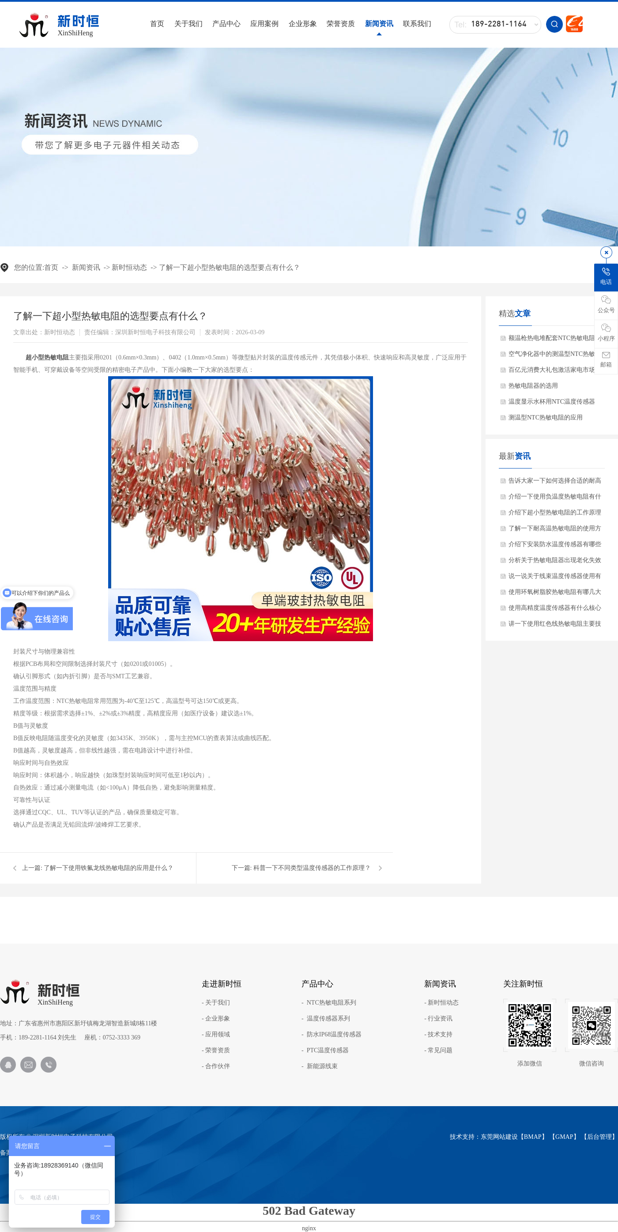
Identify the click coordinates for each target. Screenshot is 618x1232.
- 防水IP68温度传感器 (331, 1035)
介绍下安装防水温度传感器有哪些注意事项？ (555, 546)
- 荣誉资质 (216, 1050)
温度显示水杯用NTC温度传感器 (552, 401)
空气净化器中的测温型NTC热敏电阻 (555, 356)
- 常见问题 (438, 1050)
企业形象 (303, 23)
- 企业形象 (216, 1019)
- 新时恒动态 (441, 1003)
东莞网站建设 (499, 1137)
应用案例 (264, 23)
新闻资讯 (379, 23)
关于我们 (188, 23)
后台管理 (599, 1137)
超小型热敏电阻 (47, 357)
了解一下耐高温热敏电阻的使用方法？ (555, 531)
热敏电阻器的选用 (533, 385)
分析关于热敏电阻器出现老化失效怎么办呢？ (555, 562)
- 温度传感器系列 (325, 1019)
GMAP (564, 1137)
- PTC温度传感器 (325, 1050)
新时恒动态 (129, 267)
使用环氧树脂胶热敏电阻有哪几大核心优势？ (555, 594)
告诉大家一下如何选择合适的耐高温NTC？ (555, 483)
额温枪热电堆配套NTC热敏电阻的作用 (555, 340)
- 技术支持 (438, 1035)
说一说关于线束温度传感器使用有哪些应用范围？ (555, 578)
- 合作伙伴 (216, 1066)
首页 (157, 23)
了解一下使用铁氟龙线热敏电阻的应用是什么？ (108, 868)
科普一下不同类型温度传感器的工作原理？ (312, 868)
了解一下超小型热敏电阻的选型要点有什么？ (229, 267)
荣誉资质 (341, 23)
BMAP (533, 1137)
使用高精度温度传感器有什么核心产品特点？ (555, 610)
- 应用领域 (216, 1035)
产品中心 (226, 23)
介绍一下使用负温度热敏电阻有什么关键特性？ (555, 499)
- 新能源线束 (319, 1066)
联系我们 (417, 23)
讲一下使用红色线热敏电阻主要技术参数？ (555, 626)
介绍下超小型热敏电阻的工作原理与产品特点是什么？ (555, 515)
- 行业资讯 (438, 1019)
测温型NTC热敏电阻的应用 (546, 417)
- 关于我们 (216, 1003)
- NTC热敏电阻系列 (328, 1003)
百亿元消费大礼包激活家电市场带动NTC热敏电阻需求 (555, 372)
